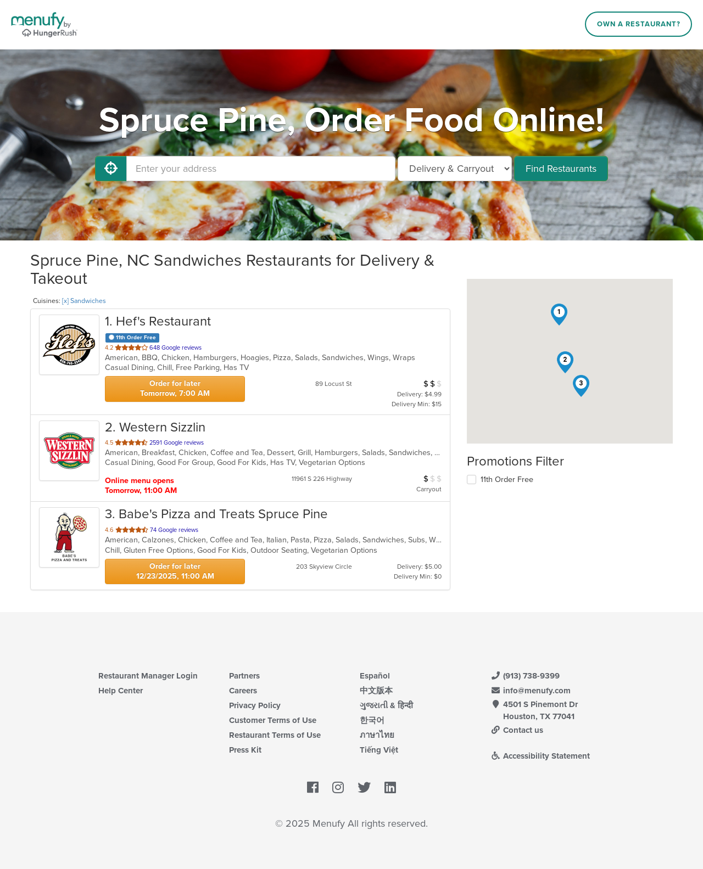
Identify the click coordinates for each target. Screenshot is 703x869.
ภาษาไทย (377, 735)
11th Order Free (507, 479)
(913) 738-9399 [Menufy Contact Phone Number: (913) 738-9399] (525, 676)
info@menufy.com (530, 691)
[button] (559, 315)
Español (375, 676)
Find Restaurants (561, 168)
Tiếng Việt (379, 750)
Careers (243, 691)
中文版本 (376, 691)
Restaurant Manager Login (148, 676)
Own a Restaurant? (638, 24)
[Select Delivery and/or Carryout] (455, 168)
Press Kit (245, 750)
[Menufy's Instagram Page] (338, 788)
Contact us (516, 730)
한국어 (372, 720)
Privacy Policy (255, 705)
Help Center (120, 691)
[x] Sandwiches (84, 301)
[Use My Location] (111, 168)
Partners (244, 676)
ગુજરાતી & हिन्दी (386, 705)
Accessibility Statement (540, 756)
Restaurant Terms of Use (275, 735)
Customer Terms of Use (272, 720)
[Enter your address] (260, 168)
